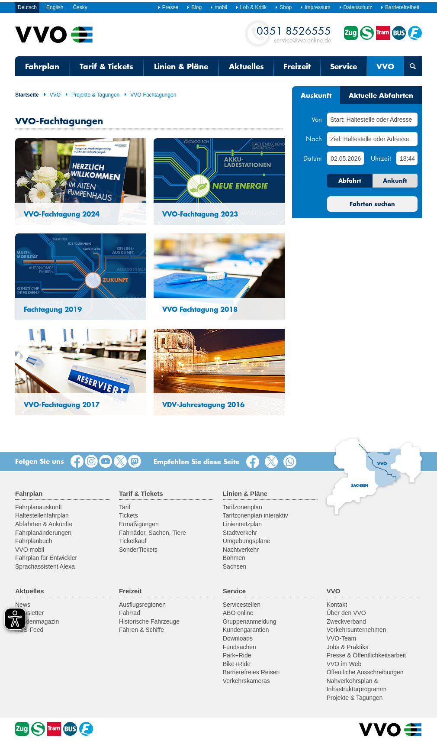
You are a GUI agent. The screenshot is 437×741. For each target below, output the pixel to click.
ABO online (238, 612)
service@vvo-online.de (294, 34)
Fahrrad (129, 612)
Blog (194, 7)
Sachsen (234, 566)
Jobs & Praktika (348, 647)
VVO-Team (341, 638)
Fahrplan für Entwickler (46, 557)
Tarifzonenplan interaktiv (255, 515)
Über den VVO (346, 612)
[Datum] (345, 158)
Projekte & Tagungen (92, 95)
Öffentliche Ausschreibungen (365, 672)
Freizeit (297, 66)
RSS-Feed (29, 629)
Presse (167, 7)
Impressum (315, 7)
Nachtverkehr (241, 549)
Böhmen (234, 557)
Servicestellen (241, 604)
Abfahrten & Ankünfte (43, 524)
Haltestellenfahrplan (42, 515)
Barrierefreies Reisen (251, 672)
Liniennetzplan (242, 524)
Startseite (27, 95)
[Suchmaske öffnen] (413, 66)
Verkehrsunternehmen (356, 629)
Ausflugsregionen (142, 604)
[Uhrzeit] (407, 158)
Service (343, 66)
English (54, 7)
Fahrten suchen (372, 204)
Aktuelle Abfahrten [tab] (381, 95)
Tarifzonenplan (242, 507)
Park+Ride (237, 655)
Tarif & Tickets (106, 66)
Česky (80, 7)
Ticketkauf (132, 540)
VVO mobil (29, 549)
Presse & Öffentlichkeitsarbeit (366, 655)
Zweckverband (346, 621)
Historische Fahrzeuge (149, 621)
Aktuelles (246, 66)
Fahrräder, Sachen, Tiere (152, 532)
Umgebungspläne (246, 540)
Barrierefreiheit (399, 7)
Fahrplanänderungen (43, 532)
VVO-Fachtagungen (150, 95)
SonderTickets (138, 549)
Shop (283, 7)
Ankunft (395, 180)
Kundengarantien (246, 629)
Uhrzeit (381, 158)
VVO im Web (344, 663)
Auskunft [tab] (316, 95)
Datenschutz (356, 7)
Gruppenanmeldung (249, 621)
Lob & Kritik (251, 7)
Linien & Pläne (181, 66)
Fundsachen (239, 647)
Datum (312, 158)
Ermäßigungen (139, 524)
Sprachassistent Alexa (45, 566)
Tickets (128, 515)
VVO (385, 66)
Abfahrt (349, 180)
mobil (218, 7)
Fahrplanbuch (33, 540)
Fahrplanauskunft (38, 507)
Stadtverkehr (240, 532)
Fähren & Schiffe (141, 629)
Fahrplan (42, 66)
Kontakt (337, 604)
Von (317, 119)
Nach (314, 138)
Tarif (124, 507)
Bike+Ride (237, 663)
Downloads (238, 638)
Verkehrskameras (246, 680)
